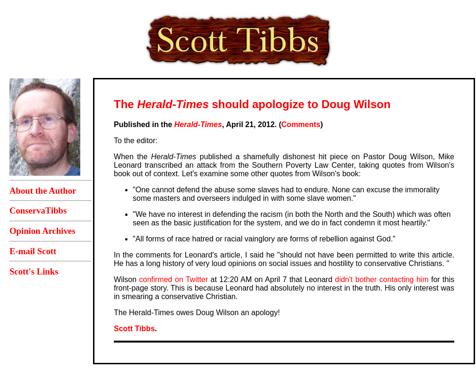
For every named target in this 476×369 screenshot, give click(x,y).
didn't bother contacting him (381, 279)
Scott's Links (33, 271)
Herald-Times (198, 124)
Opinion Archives (42, 231)
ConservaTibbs (38, 210)
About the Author (42, 191)
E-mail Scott (32, 251)
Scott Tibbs (134, 329)
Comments (301, 124)
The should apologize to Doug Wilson (252, 104)
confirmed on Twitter (173, 279)
